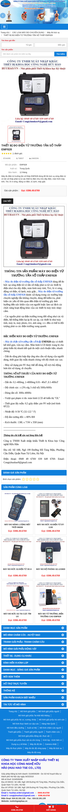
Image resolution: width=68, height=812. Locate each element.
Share (7, 158)
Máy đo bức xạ (55, 748)
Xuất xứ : (14, 168)
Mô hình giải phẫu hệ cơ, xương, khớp (19, 720)
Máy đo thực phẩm (14, 748)
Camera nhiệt (50, 744)
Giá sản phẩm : (11, 190)
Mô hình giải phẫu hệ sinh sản (52, 720)
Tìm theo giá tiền (8, 40)
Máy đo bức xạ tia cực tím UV (17, 615)
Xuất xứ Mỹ (32, 728)
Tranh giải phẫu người (33, 732)
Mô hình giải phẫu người (48, 711)
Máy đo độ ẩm (36, 744)
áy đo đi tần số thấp (28, 281)
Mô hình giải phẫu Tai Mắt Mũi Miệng (34, 715)
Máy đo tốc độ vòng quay (35, 748)
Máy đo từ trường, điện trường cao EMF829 (50, 615)
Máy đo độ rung (34, 752)
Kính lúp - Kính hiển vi (52, 740)
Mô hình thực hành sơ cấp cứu (26, 724)
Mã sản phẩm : (11, 165)
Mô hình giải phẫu (28, 711)
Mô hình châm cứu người (50, 728)
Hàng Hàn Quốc (48, 724)
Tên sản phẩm (7, 50)
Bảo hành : (13, 172)
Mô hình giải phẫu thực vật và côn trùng (23, 740)
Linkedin (34, 158)
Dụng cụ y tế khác (19, 744)
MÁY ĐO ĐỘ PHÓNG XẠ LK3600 (50, 569)
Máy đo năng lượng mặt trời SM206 (17, 525)
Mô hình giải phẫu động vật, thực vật (34, 736)
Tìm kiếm (61, 54)
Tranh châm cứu (53, 732)
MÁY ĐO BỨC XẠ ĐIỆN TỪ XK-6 (17, 569)
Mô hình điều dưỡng (15, 728)
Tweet (20, 158)
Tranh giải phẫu (14, 732)
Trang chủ (13, 711)
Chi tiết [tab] (7, 201)
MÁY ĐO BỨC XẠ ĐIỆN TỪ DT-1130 (50, 525)
